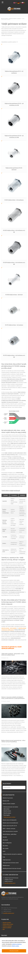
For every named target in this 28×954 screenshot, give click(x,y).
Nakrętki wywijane (7, 813)
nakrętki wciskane (5, 628)
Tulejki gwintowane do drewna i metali (11, 862)
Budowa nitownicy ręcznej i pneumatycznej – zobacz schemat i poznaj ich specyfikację (13, 741)
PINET (4, 851)
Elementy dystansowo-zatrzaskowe (10, 806)
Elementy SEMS (6, 800)
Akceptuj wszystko (14, 950)
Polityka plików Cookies (8, 924)
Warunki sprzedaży (7, 922)
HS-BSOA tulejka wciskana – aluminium (14, 294)
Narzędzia (5, 837)
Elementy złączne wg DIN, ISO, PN (10, 825)
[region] (14, 945)
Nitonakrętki (5, 840)
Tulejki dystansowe (7, 859)
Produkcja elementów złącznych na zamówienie (12, 854)
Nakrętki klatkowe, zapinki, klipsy (9, 834)
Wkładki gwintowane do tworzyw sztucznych (12, 868)
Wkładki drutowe (6, 865)
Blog (4, 929)
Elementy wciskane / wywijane (15, 18)
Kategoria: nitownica (6, 744)
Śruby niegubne (6, 815)
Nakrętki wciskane (7, 811)
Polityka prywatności (7, 925)
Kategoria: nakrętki (6, 701)
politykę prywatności (17, 944)
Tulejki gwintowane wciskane (9, 817)
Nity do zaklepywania (7, 842)
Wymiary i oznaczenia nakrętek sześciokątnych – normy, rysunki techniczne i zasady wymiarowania (13, 697)
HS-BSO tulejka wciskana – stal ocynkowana (14, 200)
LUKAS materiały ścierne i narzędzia (10, 831)
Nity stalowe (5, 845)
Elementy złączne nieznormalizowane (10, 822)
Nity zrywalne (5, 848)
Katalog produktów (7, 927)
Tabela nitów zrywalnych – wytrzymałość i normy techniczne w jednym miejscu (12, 654)
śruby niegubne (13, 628)
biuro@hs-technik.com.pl (9, 883)
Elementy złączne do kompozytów (10, 820)
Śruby (4, 857)
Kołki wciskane (6, 809)
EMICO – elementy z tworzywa (9, 828)
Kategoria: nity (5, 657)
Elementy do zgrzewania (8, 798)
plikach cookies (15, 946)
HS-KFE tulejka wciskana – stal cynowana (14, 325)
